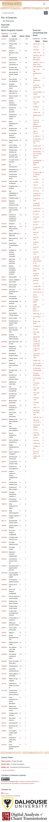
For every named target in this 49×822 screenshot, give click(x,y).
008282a (4, 647)
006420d (4, 289)
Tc (20, 375)
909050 (4, 318)
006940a (4, 584)
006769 (4, 566)
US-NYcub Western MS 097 (37, 87)
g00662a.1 (5, 419)
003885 (4, 440)
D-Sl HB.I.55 (36, 326)
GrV (21, 181)
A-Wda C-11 (36, 222)
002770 (4, 108)
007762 (4, 150)
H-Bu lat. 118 (37, 417)
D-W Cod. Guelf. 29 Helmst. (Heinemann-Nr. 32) (37, 124)
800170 (4, 387)
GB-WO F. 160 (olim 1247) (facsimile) (37, 57)
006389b (4, 547)
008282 (4, 358)
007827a (4, 233)
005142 (4, 44)
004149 (4, 674)
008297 (4, 160)
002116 (4, 521)
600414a (4, 471)
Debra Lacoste (6, 761)
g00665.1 (4, 375)
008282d (4, 666)
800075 (4, 370)
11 (43, 107)
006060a (4, 606)
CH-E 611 (36, 283)
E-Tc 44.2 (36, 214)
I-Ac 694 (35, 179)
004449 (4, 635)
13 (43, 78)
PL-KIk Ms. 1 (37, 136)
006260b (4, 285)
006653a (4, 296)
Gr (20, 208)
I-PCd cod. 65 (37, 149)
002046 (4, 731)
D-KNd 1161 (37, 360)
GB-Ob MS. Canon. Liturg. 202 (36, 339)
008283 (4, 669)
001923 (4, 58)
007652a (4, 618)
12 (43, 92)
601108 (4, 683)
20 (43, 44)
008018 (4, 84)
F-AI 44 (35, 329)
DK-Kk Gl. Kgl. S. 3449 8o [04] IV (37, 174)
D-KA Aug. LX (37, 314)
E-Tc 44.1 (36, 225)
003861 (4, 165)
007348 (4, 224)
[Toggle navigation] (44, 4)
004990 (4, 525)
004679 (4, 445)
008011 (4, 412)
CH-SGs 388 (36, 289)
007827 (4, 72)
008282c (4, 661)
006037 (4, 91)
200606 (4, 679)
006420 (4, 79)
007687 (4, 259)
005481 (4, 155)
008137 (4, 363)
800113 (4, 306)
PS (20, 346)
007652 (4, 611)
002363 (4, 466)
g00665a (4, 215)
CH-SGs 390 (36, 286)
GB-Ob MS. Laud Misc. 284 (36, 412)
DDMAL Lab (5, 767)
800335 (4, 499)
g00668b (4, 342)
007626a (4, 243)
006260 (4, 280)
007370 (4, 482)
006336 (4, 559)
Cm (21, 191)
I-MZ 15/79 (36, 53)
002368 (4, 457)
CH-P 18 (35, 47)
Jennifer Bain (5, 764)
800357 (4, 713)
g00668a (4, 335)
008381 (4, 96)
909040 (4, 313)
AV (20, 140)
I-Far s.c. (35, 430)
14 (43, 55)
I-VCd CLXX (36, 443)
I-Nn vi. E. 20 (37, 188)
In (20, 201)
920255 (4, 346)
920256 (4, 353)
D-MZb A (36, 107)
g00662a (4, 328)
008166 (4, 301)
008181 (4, 642)
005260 (4, 51)
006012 (4, 277)
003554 (4, 121)
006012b (4, 511)
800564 (4, 718)
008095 (4, 133)
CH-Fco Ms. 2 (37, 208)
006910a (4, 504)
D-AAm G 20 (37, 146)
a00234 (4, 266)
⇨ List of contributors (8, 770)
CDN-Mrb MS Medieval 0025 (37, 162)
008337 (4, 145)
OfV (21, 335)
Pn (20, 318)
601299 (4, 697)
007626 (4, 198)
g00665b (4, 226)
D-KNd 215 (36, 211)
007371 (4, 596)
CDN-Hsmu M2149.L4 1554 (36, 356)
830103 (4, 723)
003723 (4, 726)
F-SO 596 (36, 50)
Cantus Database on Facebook (10, 796)
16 (43, 47)
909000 (4, 238)
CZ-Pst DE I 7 (37, 44)
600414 (4, 462)
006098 (4, 516)
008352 (4, 433)
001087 (4, 67)
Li (20, 313)
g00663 (4, 208)
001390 (4, 128)
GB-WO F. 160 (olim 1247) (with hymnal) (37, 64)
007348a (4, 589)
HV (22, 358)
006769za (5, 573)
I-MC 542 (36, 440)
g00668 (4, 250)
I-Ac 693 (35, 182)
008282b (4, 654)
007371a (4, 601)
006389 (4, 542)
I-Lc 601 (35, 438)
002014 (4, 39)
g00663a (4, 181)
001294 (4, 382)
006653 (4, 169)
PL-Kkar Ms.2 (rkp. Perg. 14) (37, 141)
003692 (4, 738)
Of (20, 250)
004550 (4, 62)
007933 (4, 633)
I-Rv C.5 (35, 110)
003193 (4, 114)
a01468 (4, 321)
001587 (4, 401)
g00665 (4, 394)
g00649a (4, 405)
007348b (4, 530)
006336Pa (5, 552)
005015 (4, 628)
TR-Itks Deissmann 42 (36, 80)
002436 (4, 744)
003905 (4, 426)
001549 (4, 101)
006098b (4, 492)
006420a (4, 452)
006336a (4, 537)
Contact (4, 793)
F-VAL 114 (36, 407)
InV (21, 328)
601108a (4, 690)
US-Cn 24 (36, 191)
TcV (21, 215)
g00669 (4, 191)
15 (43, 50)
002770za (5, 140)
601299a (4, 706)
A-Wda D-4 (36, 266)
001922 (4, 174)
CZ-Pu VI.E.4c (37, 292)
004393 (4, 186)
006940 (4, 580)
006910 (4, 487)
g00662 (4, 201)
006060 (4, 623)
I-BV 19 (35, 185)
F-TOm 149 (36, 112)
